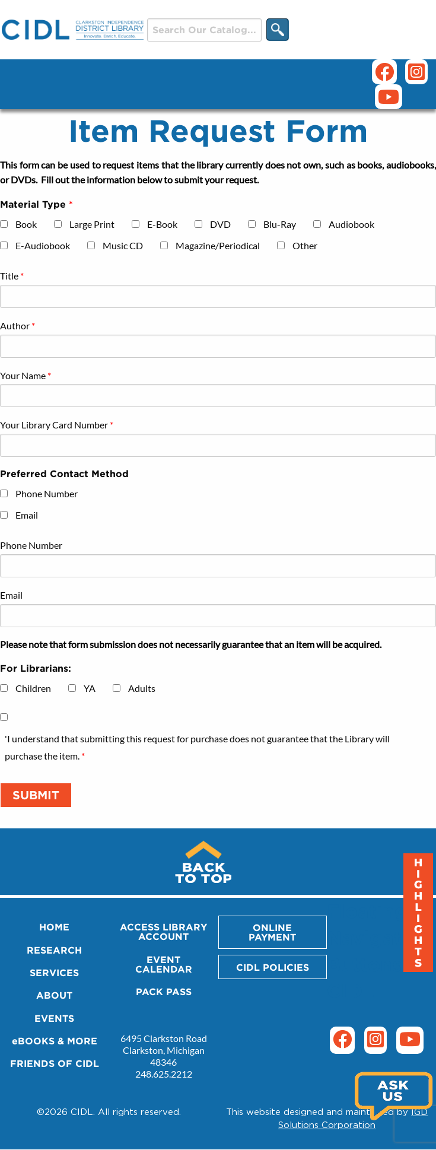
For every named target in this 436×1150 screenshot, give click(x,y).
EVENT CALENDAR (163, 964)
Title (9, 275)
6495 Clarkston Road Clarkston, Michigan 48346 (163, 1050)
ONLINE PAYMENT (272, 932)
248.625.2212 (163, 1073)
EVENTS (54, 1018)
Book (26, 224)
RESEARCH (54, 950)
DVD (220, 224)
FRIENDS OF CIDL (54, 1063)
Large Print (91, 224)
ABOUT (54, 995)
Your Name (23, 375)
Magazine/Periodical (218, 245)
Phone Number (46, 493)
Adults (141, 688)
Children (33, 688)
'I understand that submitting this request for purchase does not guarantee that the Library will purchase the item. (197, 747)
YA (90, 688)
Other (304, 245)
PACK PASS (164, 991)
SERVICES (54, 972)
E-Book (162, 224)
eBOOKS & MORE (54, 1040)
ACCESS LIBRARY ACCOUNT (163, 932)
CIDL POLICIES (272, 967)
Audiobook (351, 224)
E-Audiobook (42, 245)
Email (26, 514)
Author (15, 325)
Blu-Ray (279, 224)
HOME (54, 927)
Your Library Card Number (54, 424)
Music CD (123, 245)
